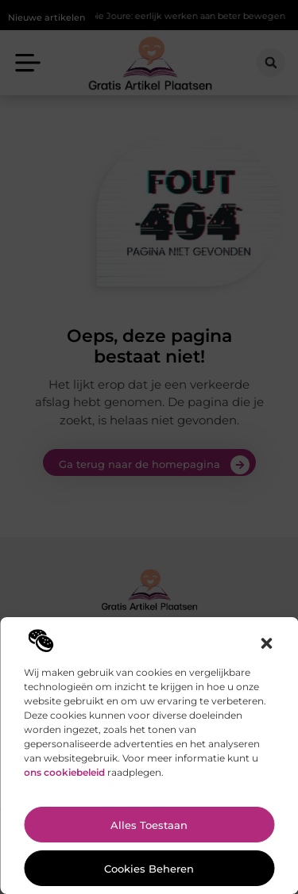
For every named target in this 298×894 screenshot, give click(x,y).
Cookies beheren (149, 868)
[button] (266, 643)
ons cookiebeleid (64, 772)
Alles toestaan (149, 825)
